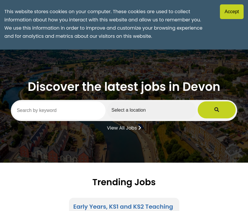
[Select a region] (168, 110)
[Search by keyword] (64, 110)
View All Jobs (124, 127)
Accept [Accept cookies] (232, 11)
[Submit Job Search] (228, 110)
